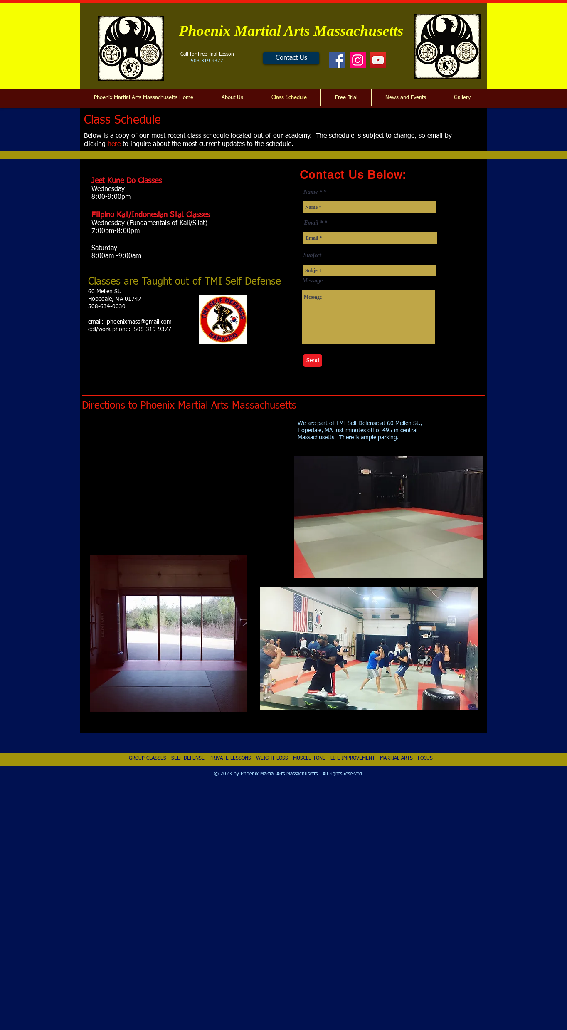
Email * (313, 223)
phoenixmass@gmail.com (139, 322)
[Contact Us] (291, 58)
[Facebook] (337, 60)
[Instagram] (358, 60)
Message (312, 281)
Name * (312, 192)
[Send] (312, 360)
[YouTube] (378, 60)
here (114, 144)
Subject (312, 255)
